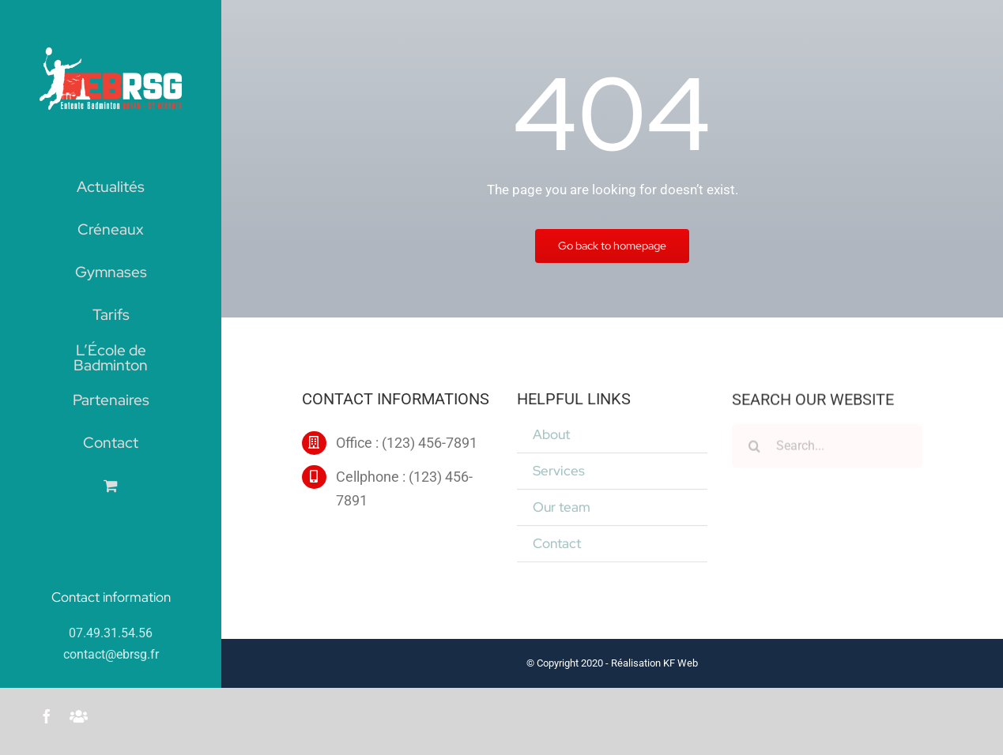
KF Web (680, 663)
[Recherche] (754, 448)
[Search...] (827, 448)
